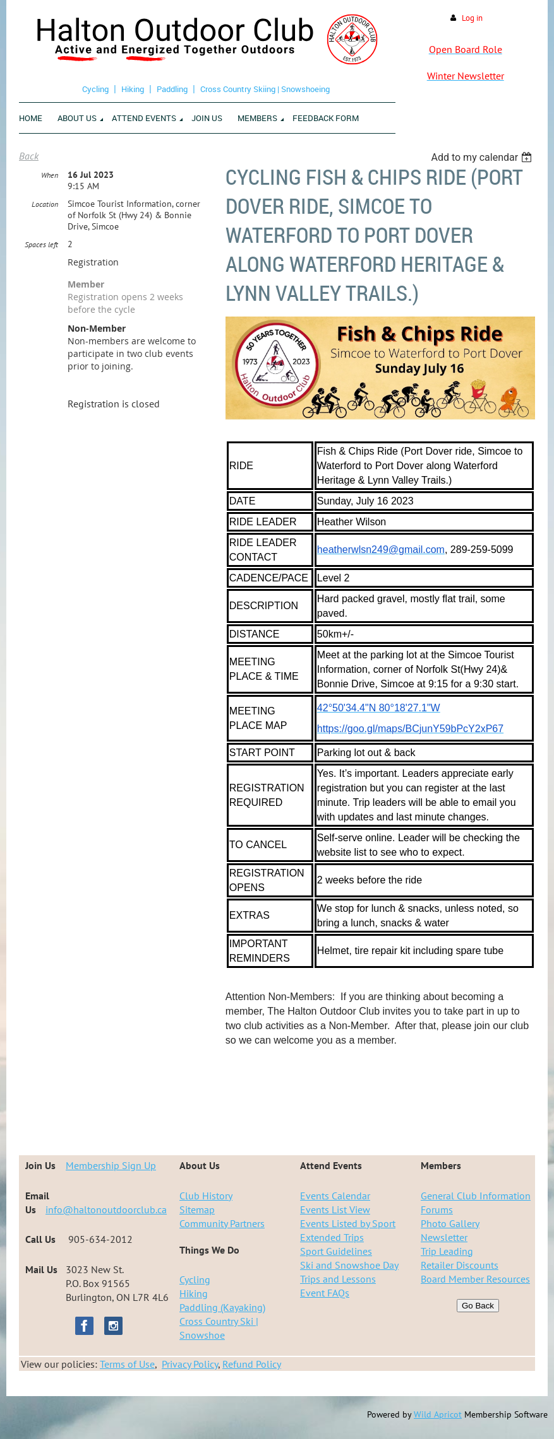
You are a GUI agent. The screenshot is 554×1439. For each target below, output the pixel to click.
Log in (472, 18)
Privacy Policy (190, 1364)
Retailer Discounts (459, 1265)
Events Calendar (335, 1195)
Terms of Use (127, 1364)
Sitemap (197, 1209)
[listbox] (483, 157)
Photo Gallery (450, 1223)
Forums (437, 1209)
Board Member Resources (475, 1279)
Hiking (132, 89)
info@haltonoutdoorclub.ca (106, 1209)
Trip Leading (447, 1251)
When (49, 175)
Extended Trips (332, 1237)
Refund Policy (251, 1364)
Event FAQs (324, 1292)
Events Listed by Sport (347, 1223)
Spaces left (41, 244)
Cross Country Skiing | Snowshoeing (265, 89)
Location (45, 204)
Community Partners (222, 1223)
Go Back (478, 1305)
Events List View (335, 1209)
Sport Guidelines (336, 1251)
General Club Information (476, 1195)
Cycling (95, 89)
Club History (205, 1195)
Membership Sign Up (111, 1165)
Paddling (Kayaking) (222, 1307)
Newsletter (444, 1237)
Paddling (172, 89)
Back (29, 155)
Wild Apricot (438, 1414)
